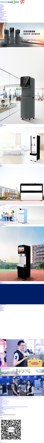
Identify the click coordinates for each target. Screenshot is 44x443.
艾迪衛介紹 (1, 409)
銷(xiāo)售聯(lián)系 (2, 17)
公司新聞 (1, 20)
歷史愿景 (3, 409)
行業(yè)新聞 (3, 20)
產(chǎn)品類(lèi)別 (2, 407)
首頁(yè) (1, 4)
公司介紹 (1, 18)
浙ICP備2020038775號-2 (14, 414)
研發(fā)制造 (5, 409)
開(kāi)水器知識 (5, 20)
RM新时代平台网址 (2, 442)
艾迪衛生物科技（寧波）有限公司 (8, 414)
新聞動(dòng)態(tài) (2, 19)
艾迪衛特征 (1, 410)
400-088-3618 (1, 413)
